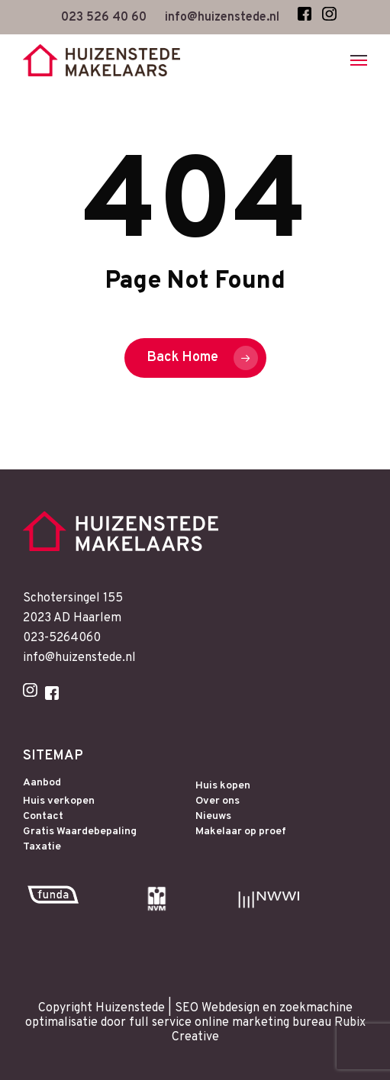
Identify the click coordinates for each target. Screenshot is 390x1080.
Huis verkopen (59, 801)
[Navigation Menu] (358, 60)
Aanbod (42, 783)
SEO (186, 1008)
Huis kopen (222, 786)
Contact (43, 816)
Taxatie (42, 847)
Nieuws (213, 816)
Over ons (217, 801)
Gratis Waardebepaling (80, 832)
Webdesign (230, 1008)
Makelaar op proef (240, 832)
